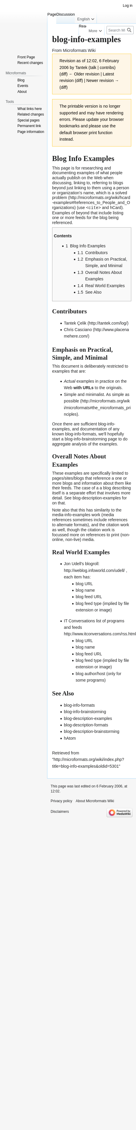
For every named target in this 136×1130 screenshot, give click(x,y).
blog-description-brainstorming (91, 731)
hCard (115, 207)
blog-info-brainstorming (86, 438)
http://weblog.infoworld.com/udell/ (94, 570)
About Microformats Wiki (95, 801)
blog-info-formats (80, 433)
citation (112, 524)
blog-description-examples (97, 497)
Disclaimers (60, 811)
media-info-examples (71, 514)
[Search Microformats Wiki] (120, 30)
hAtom (70, 738)
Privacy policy (61, 801)
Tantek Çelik (75, 322)
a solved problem (89, 195)
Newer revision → (102, 80)
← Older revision (84, 74)
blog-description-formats (86, 724)
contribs (107, 67)
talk (93, 67)
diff (63, 74)
